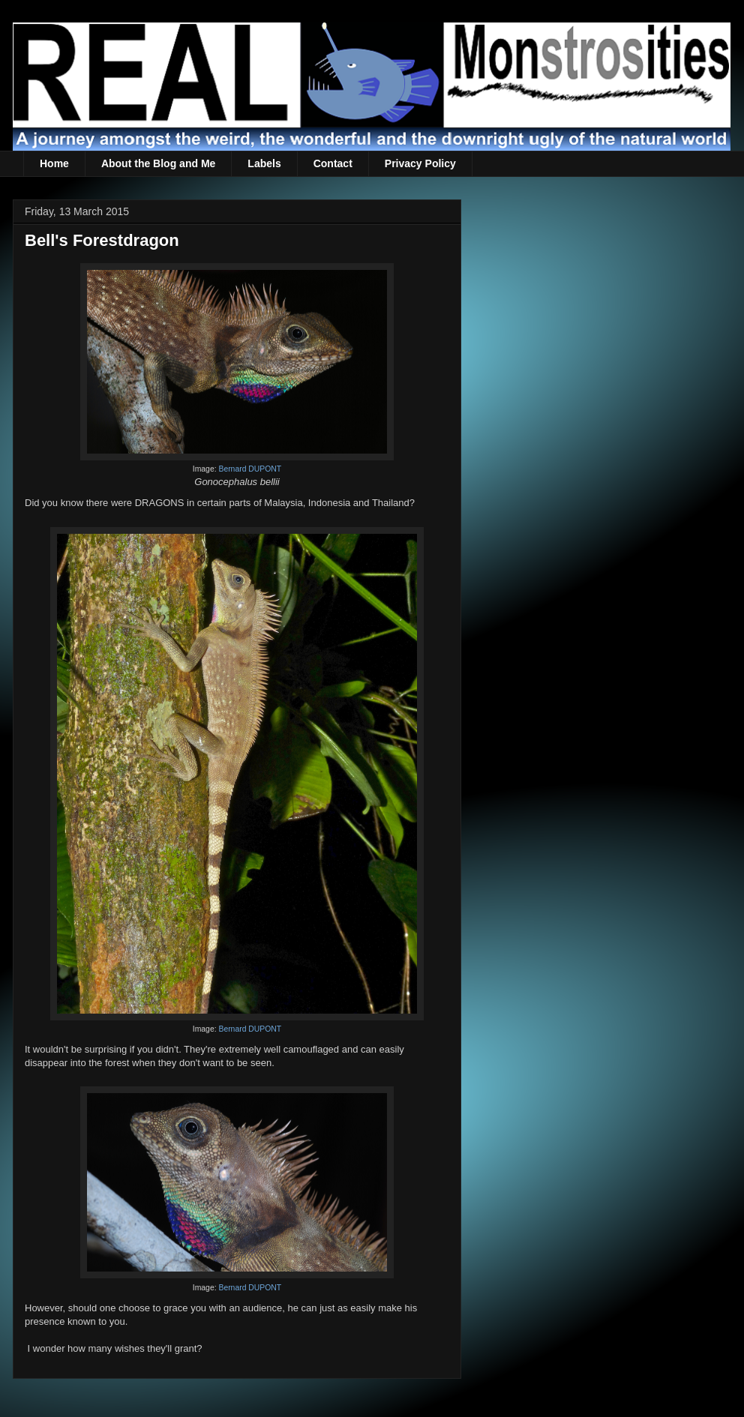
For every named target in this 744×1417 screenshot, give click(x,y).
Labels (264, 163)
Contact (333, 163)
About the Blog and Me (158, 163)
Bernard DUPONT (249, 469)
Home (54, 163)
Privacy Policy (420, 163)
